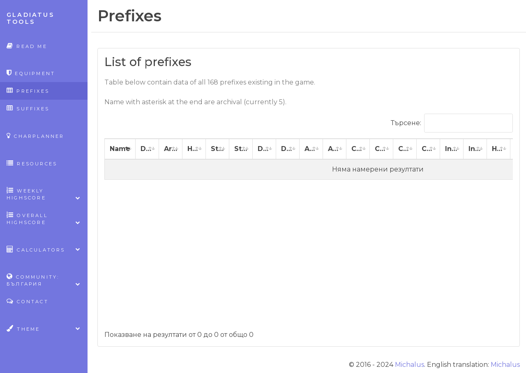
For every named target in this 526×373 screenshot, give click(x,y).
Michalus (409, 364)
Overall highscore (44, 218)
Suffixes (28, 108)
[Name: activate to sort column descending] (120, 149)
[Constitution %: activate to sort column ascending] (381, 149)
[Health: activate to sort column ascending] (194, 149)
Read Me (27, 45)
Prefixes (28, 90)
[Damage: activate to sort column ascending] (147, 149)
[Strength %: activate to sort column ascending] (241, 149)
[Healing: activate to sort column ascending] (498, 149)
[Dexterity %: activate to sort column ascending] (288, 149)
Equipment (31, 72)
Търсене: (452, 123)
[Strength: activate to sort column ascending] (217, 149)
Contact (27, 300)
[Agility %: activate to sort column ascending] (334, 149)
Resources (32, 163)
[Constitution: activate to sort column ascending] (358, 149)
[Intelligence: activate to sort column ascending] (452, 149)
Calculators (44, 249)
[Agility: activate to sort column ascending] (311, 149)
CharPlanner (36, 135)
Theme (44, 328)
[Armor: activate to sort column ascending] (170, 149)
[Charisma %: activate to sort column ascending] (428, 149)
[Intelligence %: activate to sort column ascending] (475, 149)
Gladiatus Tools (30, 18)
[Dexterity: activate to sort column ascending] (264, 149)
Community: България (44, 280)
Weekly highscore (44, 194)
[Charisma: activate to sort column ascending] (405, 149)
